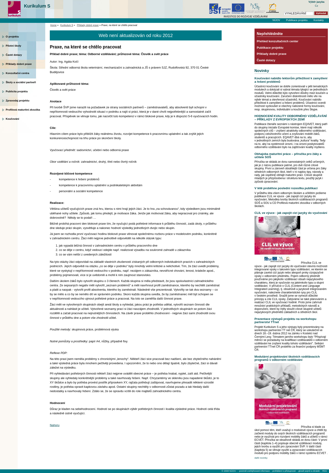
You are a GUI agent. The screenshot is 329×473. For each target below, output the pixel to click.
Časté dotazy (14, 54)
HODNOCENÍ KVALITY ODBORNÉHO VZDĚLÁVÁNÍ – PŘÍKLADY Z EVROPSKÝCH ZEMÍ (291, 117)
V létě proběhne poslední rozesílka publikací (286, 188)
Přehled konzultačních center (277, 41)
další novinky (261, 458)
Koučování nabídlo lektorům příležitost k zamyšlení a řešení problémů (291, 80)
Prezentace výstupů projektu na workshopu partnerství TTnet (285, 320)
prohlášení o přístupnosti (283, 471)
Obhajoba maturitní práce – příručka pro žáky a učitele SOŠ (288, 155)
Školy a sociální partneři (21, 82)
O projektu (12, 36)
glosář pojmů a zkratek (309, 471)
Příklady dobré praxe (19, 64)
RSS (324, 471)
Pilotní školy (13, 45)
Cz (316, 5)
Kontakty (318, 20)
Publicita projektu (17, 91)
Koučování (12, 118)
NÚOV (276, 20)
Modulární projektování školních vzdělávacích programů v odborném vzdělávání (287, 358)
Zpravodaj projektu (17, 100)
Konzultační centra (17, 73)
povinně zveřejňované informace (254, 471)
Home (53, 25)
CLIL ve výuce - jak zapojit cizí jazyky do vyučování (291, 213)
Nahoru (54, 425)
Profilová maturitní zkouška (23, 109)
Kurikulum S (37, 5)
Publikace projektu (297, 20)
